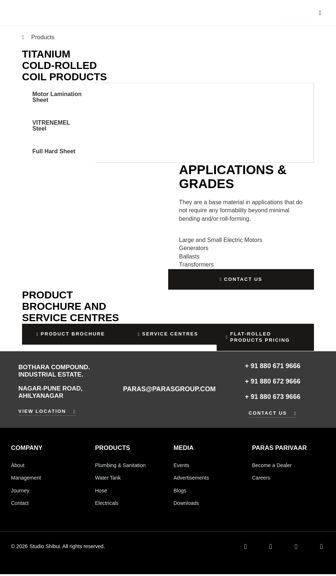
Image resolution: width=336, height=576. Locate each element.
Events (181, 466)
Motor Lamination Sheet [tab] (57, 97)
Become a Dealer (272, 466)
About (18, 466)
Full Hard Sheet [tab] (53, 151)
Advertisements (191, 478)
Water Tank (108, 478)
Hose (101, 492)
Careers (261, 478)
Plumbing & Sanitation (120, 466)
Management (26, 478)
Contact (20, 504)
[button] (292, 13)
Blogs (180, 492)
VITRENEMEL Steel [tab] (51, 126)
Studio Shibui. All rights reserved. (67, 548)
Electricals (107, 504)
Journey (20, 492)
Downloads (186, 504)
